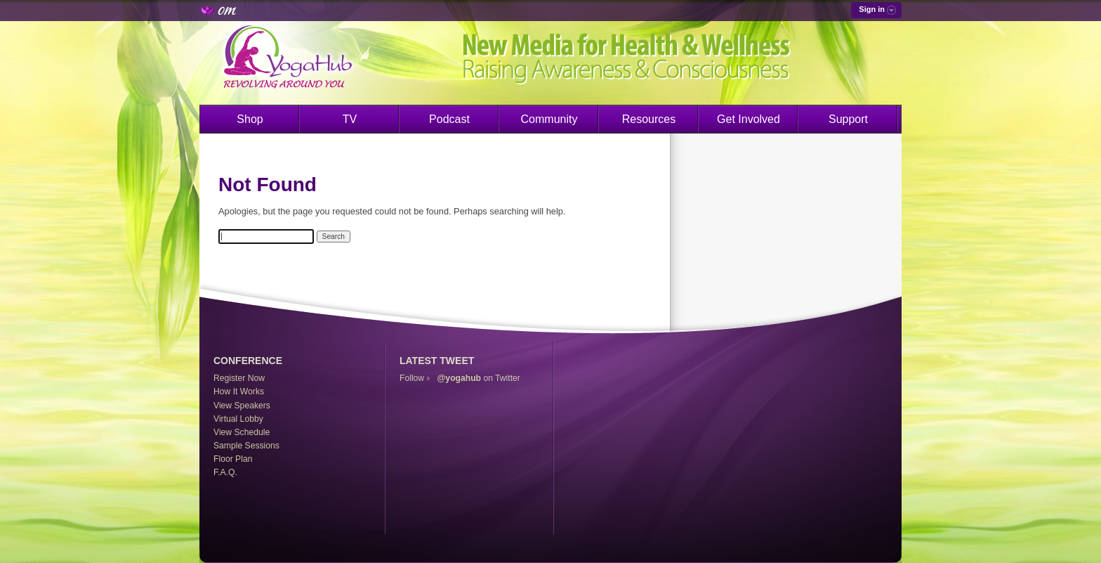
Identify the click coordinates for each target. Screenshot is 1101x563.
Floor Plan (232, 459)
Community (549, 119)
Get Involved (748, 119)
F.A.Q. (225, 472)
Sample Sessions (246, 446)
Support (848, 119)
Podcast (449, 119)
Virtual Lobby (238, 419)
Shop (250, 119)
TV (350, 119)
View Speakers (241, 405)
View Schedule (241, 432)
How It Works (238, 391)
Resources (648, 119)
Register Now (239, 378)
